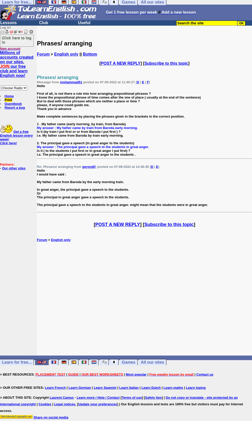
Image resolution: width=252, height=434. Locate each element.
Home (9, 96)
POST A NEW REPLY (120, 63)
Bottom (90, 54)
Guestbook (13, 104)
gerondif (89, 167)
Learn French (55, 388)
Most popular (136, 374)
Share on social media (51, 417)
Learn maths (173, 388)
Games (128, 362)
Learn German (80, 388)
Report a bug (15, 107)
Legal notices (64, 404)
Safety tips (153, 397)
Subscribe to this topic (166, 63)
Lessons (8, 23)
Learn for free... (17, 362)
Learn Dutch (151, 388)
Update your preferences (97, 404)
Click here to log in (17, 40)
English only (66, 54)
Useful (84, 23)
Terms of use (132, 397)
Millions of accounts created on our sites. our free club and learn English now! (17, 64)
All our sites (152, 362)
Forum (43, 54)
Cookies (45, 404)
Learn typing (196, 388)
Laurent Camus (62, 397)
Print (8, 100)
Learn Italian (129, 388)
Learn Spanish (105, 388)
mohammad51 (71, 82)
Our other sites (13, 168)
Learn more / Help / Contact (98, 397)
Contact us (204, 374)
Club (43, 23)
